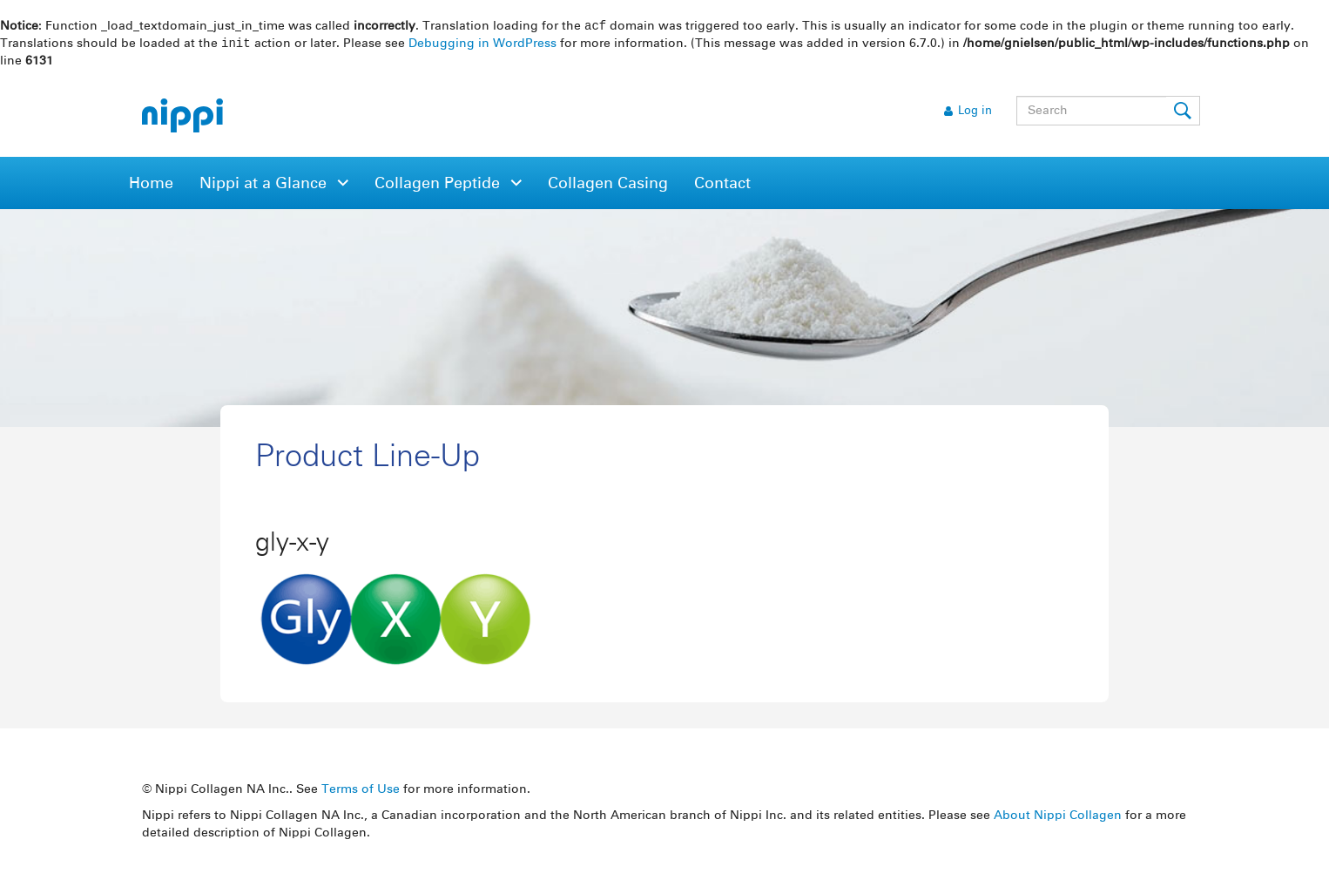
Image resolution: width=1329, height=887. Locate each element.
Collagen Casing (608, 185)
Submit (1183, 112)
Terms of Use (360, 791)
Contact (722, 185)
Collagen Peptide (439, 185)
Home (151, 185)
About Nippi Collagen (1058, 817)
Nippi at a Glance (265, 185)
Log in (975, 112)
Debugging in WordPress (482, 45)
